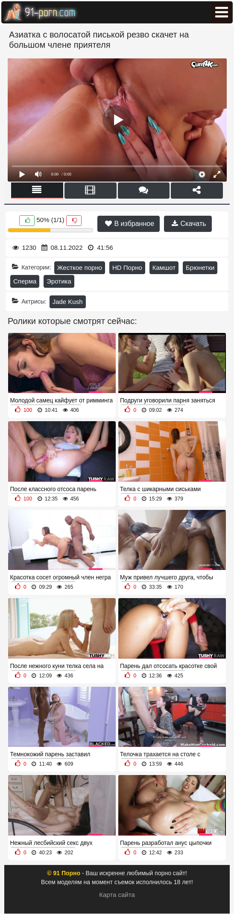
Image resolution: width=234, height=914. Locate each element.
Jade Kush (68, 301)
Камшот (164, 267)
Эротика (59, 281)
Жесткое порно (79, 267)
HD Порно (127, 267)
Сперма (24, 281)
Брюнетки (200, 267)
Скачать (189, 223)
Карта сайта (117, 894)
